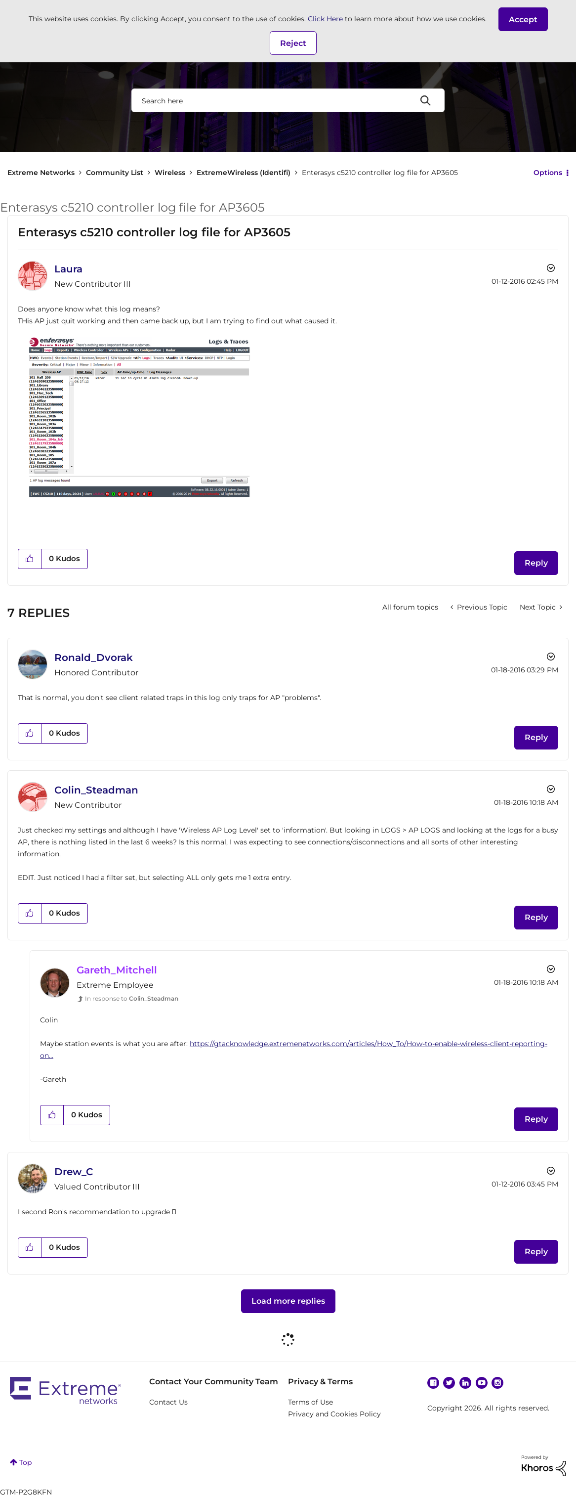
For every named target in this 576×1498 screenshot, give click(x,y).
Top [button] (25, 1462)
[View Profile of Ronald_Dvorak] (93, 657)
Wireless (170, 172)
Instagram (497, 1383)
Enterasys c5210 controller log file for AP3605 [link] (380, 172)
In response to (131, 998)
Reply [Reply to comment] (536, 737)
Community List (114, 172)
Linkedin (465, 1383)
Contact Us (168, 1402)
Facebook (433, 1383)
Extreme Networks (41, 172)
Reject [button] (293, 43)
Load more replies (288, 1301)
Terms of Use (310, 1402)
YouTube (482, 1383)
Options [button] (548, 172)
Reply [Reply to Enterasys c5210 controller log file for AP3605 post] (536, 563)
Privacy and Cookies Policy (334, 1414)
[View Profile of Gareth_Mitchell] (117, 970)
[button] (523, 19)
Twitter (449, 1383)
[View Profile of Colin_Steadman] (96, 790)
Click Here (325, 18)
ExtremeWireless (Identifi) (243, 172)
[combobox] (288, 100)
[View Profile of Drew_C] (73, 1172)
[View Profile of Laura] (68, 269)
